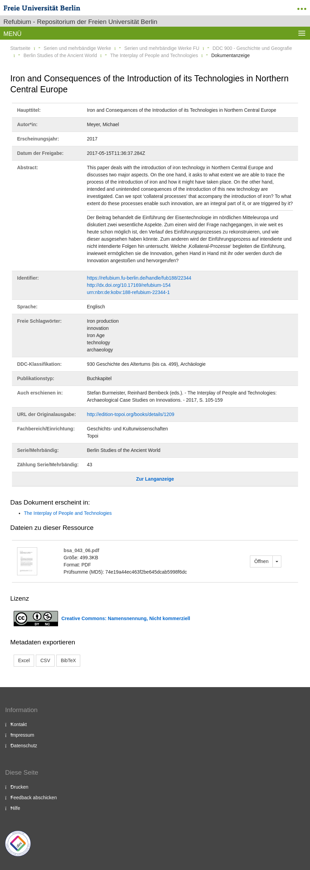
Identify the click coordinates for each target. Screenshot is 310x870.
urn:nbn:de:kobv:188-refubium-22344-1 (128, 292)
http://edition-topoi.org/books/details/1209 (130, 414)
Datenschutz (24, 745)
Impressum (22, 735)
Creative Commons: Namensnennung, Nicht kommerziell (125, 618)
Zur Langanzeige (155, 479)
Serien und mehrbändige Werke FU (161, 48)
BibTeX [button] (68, 660)
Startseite (20, 48)
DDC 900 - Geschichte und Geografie (252, 48)
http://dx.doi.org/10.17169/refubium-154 (129, 285)
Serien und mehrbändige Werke (77, 48)
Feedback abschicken (34, 797)
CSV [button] (45, 660)
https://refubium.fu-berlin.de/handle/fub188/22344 (139, 278)
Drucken (19, 787)
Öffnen (261, 561)
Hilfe (15, 808)
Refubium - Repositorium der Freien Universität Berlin (80, 21)
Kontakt (19, 724)
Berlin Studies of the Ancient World (60, 55)
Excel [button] (24, 660)
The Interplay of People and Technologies (154, 55)
